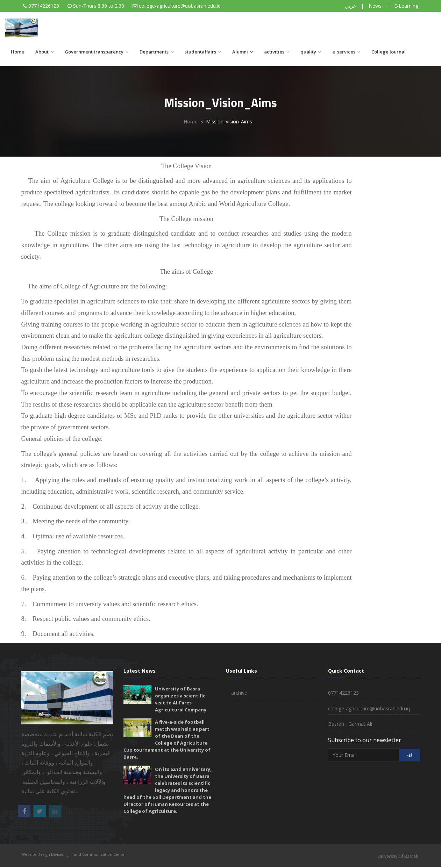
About (44, 52)
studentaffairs (203, 52)
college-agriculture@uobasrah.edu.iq (180, 5)
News (375, 5)
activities (276, 52)
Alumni (242, 52)
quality (310, 52)
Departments (156, 52)
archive (239, 692)
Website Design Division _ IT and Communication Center (73, 854)
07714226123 (43, 5)
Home (17, 52)
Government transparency (96, 52)
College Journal (388, 52)
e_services (346, 52)
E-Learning (406, 5)
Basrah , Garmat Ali (350, 724)
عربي (350, 5)
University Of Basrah (398, 856)
